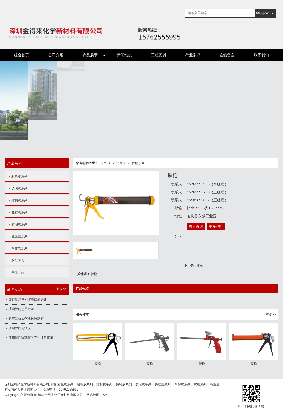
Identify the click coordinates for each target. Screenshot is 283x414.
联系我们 (261, 55)
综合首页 (21, 55)
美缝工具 (17, 272)
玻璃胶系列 (19, 188)
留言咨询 (195, 226)
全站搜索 (262, 13)
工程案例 (158, 55)
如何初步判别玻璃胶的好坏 (28, 299)
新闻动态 (124, 55)
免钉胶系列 (19, 212)
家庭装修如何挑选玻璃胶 (26, 318)
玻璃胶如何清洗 (20, 328)
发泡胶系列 (19, 224)
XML (106, 395)
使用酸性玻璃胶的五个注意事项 (31, 338)
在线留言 (227, 55)
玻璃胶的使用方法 (21, 309)
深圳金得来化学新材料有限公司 (60, 395)
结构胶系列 (19, 200)
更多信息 (216, 226)
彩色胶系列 (19, 176)
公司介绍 (55, 55)
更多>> (271, 314)
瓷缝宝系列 (19, 236)
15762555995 (68, 389)
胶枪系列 (138, 163)
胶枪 (200, 265)
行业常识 (192, 55)
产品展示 (90, 55)
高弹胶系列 (19, 248)
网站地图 (92, 395)
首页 (103, 163)
